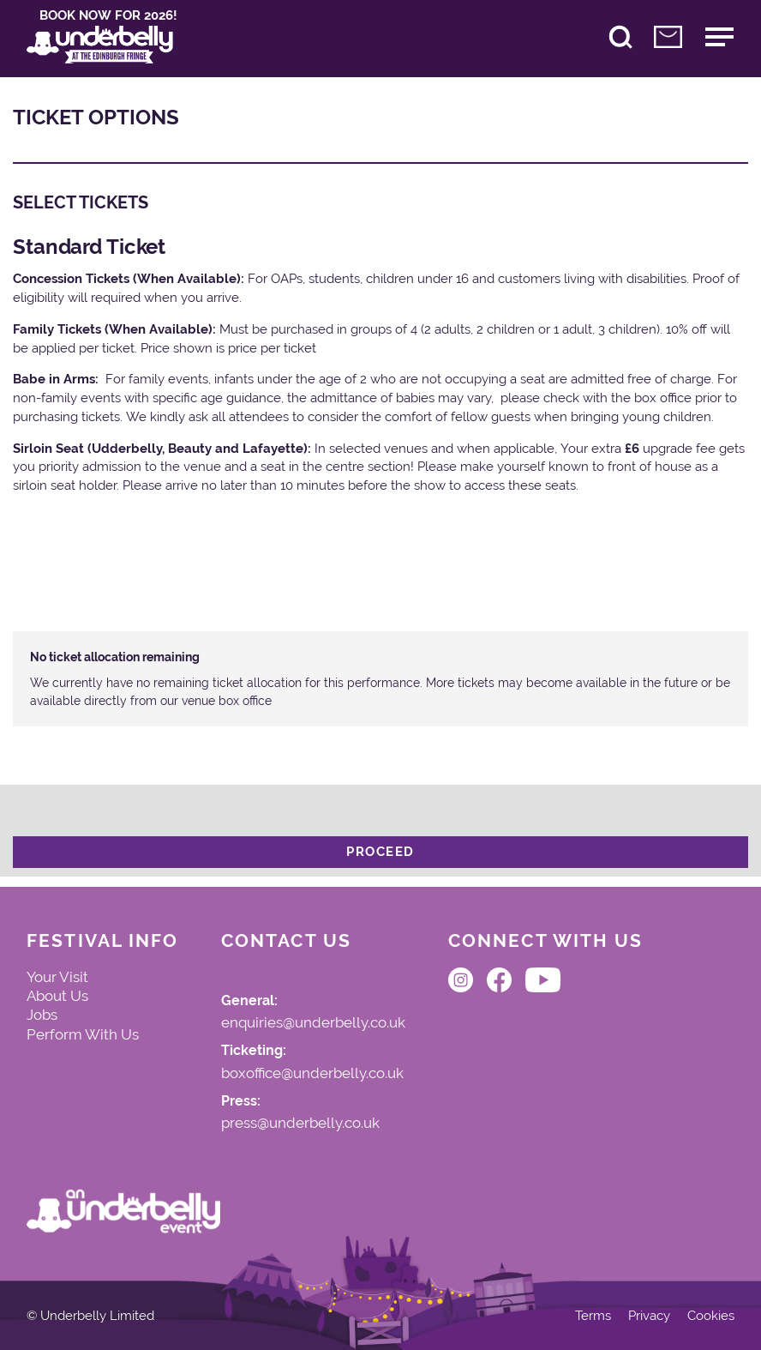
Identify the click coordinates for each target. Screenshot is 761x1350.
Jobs (42, 1014)
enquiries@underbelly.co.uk (313, 1023)
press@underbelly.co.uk (300, 1123)
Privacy (649, 1316)
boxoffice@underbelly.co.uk (312, 1074)
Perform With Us (83, 1034)
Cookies (710, 1316)
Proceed (380, 851)
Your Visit (57, 976)
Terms (593, 1316)
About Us (57, 995)
